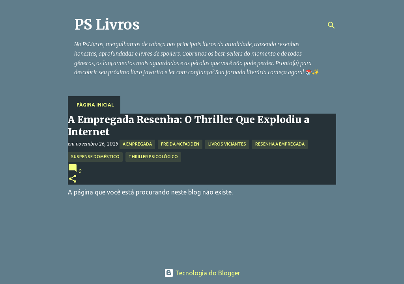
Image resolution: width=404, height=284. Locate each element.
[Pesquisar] (331, 25)
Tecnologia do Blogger (202, 273)
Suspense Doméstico (95, 156)
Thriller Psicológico (153, 156)
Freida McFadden (180, 144)
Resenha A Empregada (280, 144)
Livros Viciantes (227, 144)
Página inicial (95, 104)
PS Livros (107, 25)
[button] (72, 179)
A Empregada (137, 144)
